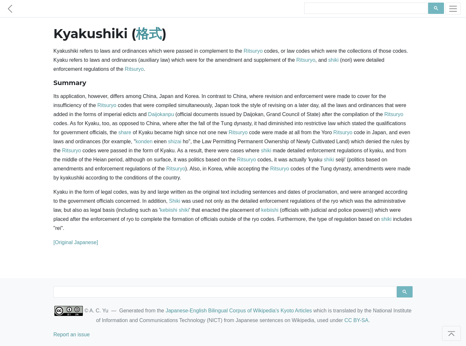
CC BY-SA (356, 320)
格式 (149, 33)
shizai (174, 141)
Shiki (174, 201)
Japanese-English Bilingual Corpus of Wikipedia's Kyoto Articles (239, 310)
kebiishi (168, 210)
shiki (333, 60)
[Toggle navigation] (453, 9)
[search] (365, 8)
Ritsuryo (253, 51)
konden (144, 141)
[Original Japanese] (75, 242)
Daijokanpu (161, 114)
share (124, 132)
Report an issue (71, 334)
